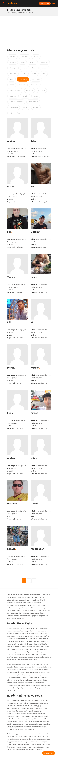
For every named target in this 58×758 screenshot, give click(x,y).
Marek (11, 367)
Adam (34, 141)
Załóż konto (44, 3)
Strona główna (11, 13)
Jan (33, 186)
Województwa (48, 753)
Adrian (11, 141)
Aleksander (37, 549)
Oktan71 (36, 231)
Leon (10, 413)
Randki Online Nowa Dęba (26, 13)
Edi (9, 322)
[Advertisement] (29, 31)
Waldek (35, 367)
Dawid (34, 503)
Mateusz (12, 503)
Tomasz (11, 277)
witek (34, 458)
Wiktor (34, 322)
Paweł (34, 413)
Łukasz (35, 277)
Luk (9, 231)
